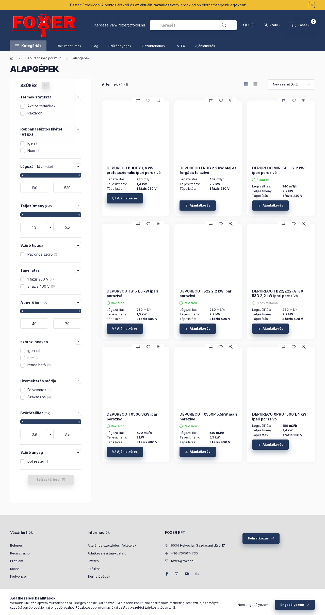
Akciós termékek (41, 106)
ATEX (181, 46)
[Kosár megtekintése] (300, 25)
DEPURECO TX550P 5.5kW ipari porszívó (208, 416)
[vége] (67, 188)
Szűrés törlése (48, 479)
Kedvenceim (19, 576)
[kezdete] (34, 188)
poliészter (38, 461)
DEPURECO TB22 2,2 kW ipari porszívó (206, 293)
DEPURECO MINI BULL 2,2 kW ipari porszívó (278, 170)
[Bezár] (312, 5)
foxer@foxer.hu (132, 25)
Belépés (16, 545)
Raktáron (34, 113)
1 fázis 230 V (40, 279)
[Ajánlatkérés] (125, 198)
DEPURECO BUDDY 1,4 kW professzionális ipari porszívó (134, 170)
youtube (187, 574)
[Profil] (272, 25)
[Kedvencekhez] (148, 100)
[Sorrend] (291, 84)
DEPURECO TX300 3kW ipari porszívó (132, 416)
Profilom (16, 561)
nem (33, 358)
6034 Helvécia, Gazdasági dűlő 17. (198, 545)
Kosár (14, 569)
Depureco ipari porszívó (43, 58)
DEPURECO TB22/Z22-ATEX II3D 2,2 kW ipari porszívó (277, 293)
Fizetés (93, 561)
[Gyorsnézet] (158, 100)
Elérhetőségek (99, 576)
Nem (33, 150)
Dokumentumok (69, 46)
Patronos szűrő (42, 254)
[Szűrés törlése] (46, 85)
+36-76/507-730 (184, 553)
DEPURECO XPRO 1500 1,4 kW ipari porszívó (279, 416)
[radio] (255, 84)
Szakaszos (39, 397)
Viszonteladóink (154, 46)
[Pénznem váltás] (247, 25)
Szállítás (94, 569)
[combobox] (193, 25)
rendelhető (39, 365)
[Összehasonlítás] (138, 100)
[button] (28, 45)
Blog (94, 46)
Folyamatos (39, 390)
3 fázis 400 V (41, 286)
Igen (33, 143)
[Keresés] (224, 25)
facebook (166, 574)
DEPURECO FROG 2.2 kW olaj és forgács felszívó (208, 170)
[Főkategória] (12, 58)
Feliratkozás (258, 538)
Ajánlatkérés (205, 46)
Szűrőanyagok (119, 46)
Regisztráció (20, 553)
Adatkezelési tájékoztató (107, 553)
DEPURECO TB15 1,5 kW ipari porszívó (132, 293)
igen (33, 350)
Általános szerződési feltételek (112, 545)
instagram (177, 574)
